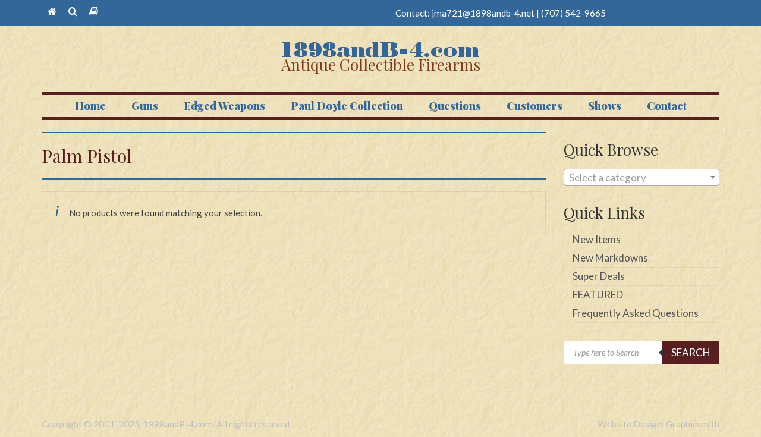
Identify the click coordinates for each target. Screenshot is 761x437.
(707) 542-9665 (573, 13)
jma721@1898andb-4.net (483, 13)
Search (690, 352)
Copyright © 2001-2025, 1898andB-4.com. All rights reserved (166, 424)
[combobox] (642, 177)
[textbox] (641, 177)
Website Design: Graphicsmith (658, 424)
